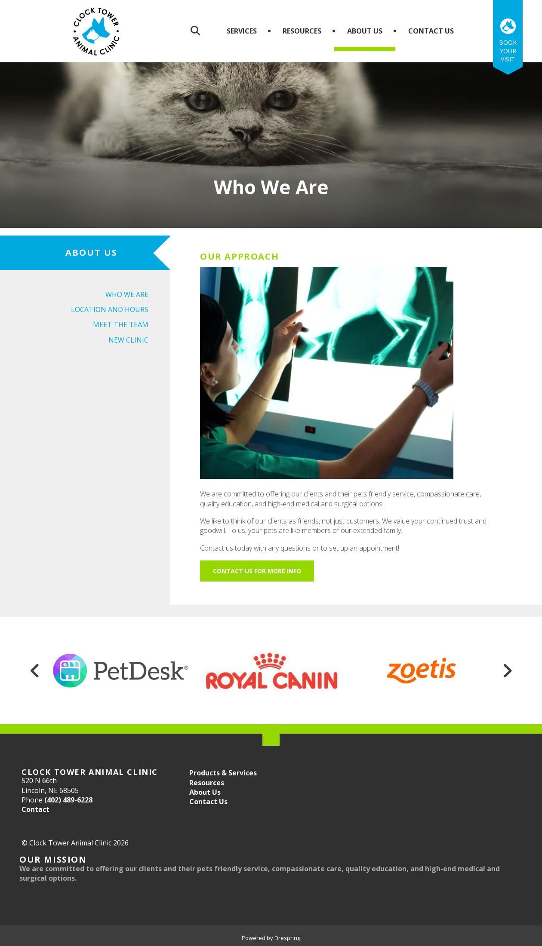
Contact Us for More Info (257, 571)
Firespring (287, 938)
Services (242, 31)
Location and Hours (109, 309)
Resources (302, 31)
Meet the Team (120, 324)
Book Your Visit (508, 50)
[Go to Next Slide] (507, 670)
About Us (364, 31)
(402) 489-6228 (68, 800)
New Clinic (128, 340)
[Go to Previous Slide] (34, 670)
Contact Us (431, 31)
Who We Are (126, 294)
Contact (35, 809)
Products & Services (223, 773)
